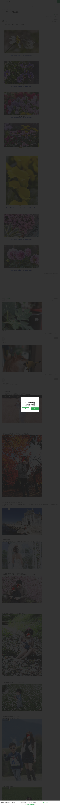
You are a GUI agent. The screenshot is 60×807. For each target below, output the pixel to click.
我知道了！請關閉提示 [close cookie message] (30, 804)
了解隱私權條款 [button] (45, 802)
